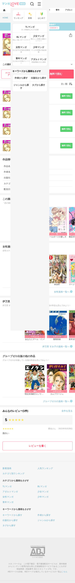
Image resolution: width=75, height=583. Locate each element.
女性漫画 (20, 183)
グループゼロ (34, 48)
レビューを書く (37, 446)
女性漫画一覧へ (61, 291)
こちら (64, 572)
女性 (24, 35)
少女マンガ (43, 491)
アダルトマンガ (10, 491)
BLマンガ (42, 486)
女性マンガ (8, 497)
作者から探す (44, 515)
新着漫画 (7, 468)
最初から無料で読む (51, 74)
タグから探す (9, 525)
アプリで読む (14, 74)
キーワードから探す (12, 515)
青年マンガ (8, 502)
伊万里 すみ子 (32, 45)
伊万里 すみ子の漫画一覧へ (55, 346)
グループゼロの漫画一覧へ (56, 401)
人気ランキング (45, 468)
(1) (38, 53)
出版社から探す (10, 520)
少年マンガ (43, 497)
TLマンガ (7, 486)
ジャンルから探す (46, 520)
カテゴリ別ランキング (13, 473)
